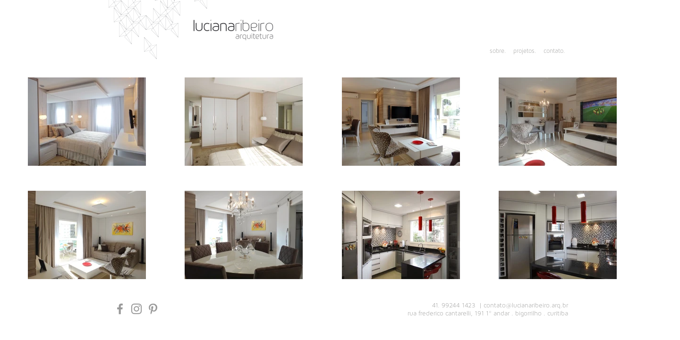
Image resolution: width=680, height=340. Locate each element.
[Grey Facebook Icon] (120, 309)
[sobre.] (493, 51)
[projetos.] (523, 51)
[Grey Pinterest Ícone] (153, 309)
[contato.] (553, 51)
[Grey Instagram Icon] (136, 309)
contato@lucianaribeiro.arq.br (526, 305)
